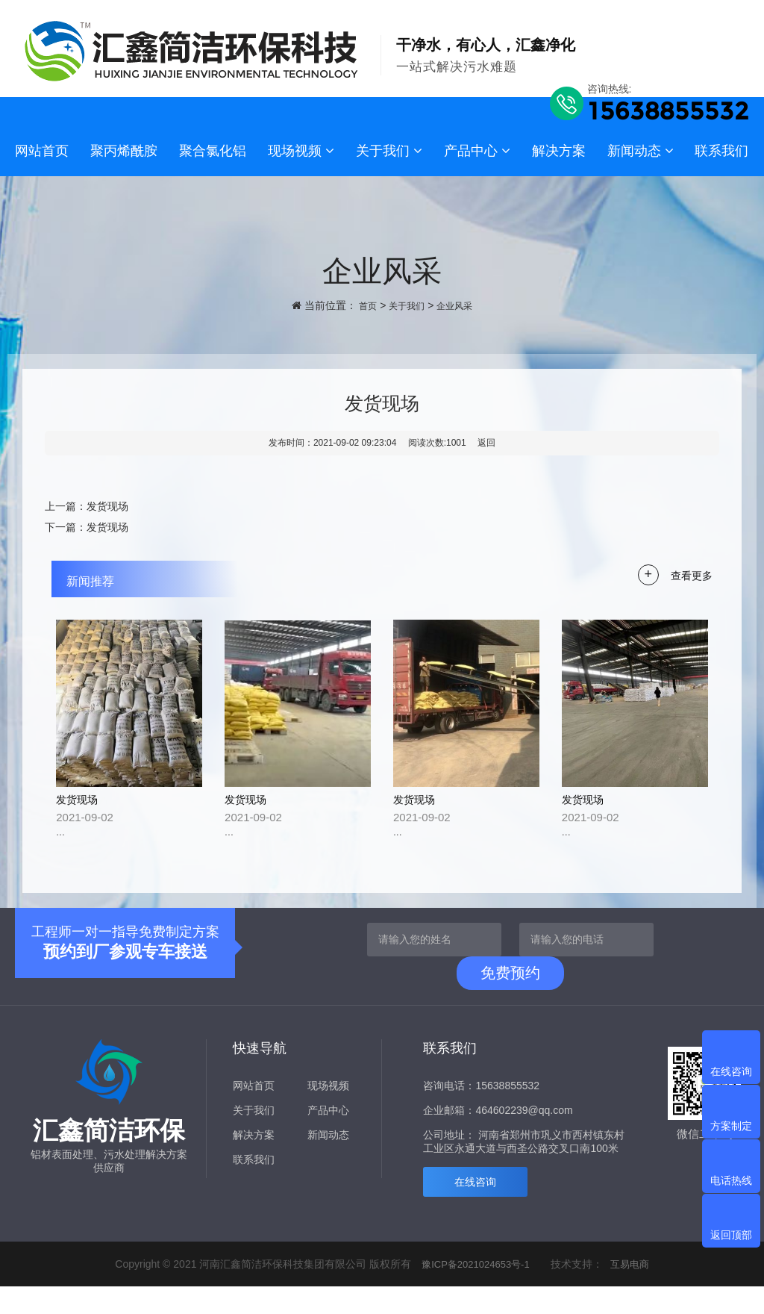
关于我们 (389, 150)
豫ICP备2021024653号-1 (474, 1292)
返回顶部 (731, 1235)
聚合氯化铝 (212, 150)
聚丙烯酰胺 (123, 150)
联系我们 (721, 150)
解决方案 (559, 150)
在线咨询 (475, 1209)
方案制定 (731, 1126)
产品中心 (477, 150)
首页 (361, 305)
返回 (486, 443)
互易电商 (633, 1292)
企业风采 (459, 305)
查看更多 (690, 575)
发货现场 (107, 506)
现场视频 (301, 150)
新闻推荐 (103, 580)
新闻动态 (640, 150)
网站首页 (42, 150)
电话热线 (731, 1180)
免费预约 (510, 1000)
